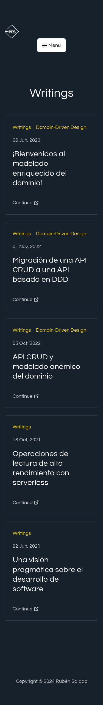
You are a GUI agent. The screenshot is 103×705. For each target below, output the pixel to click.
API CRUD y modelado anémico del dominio (46, 366)
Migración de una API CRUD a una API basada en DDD (50, 269)
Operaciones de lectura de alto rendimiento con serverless (41, 468)
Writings (22, 127)
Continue (26, 202)
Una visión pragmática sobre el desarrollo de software (48, 574)
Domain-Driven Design (61, 127)
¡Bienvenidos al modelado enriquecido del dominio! (40, 168)
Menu (51, 45)
